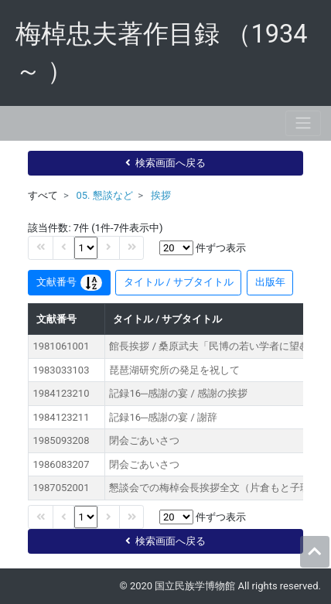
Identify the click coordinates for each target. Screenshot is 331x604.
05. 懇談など (104, 195)
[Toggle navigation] (303, 123)
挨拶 (161, 195)
